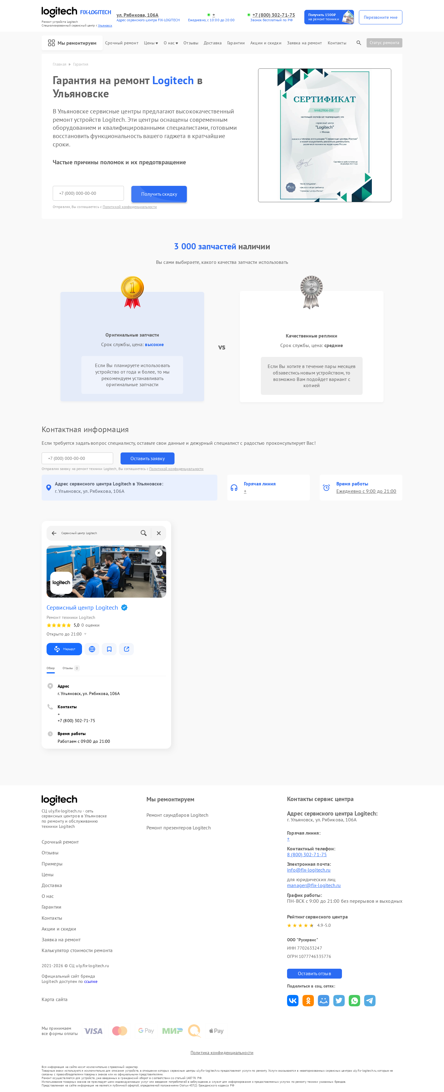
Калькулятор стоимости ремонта (77, 950)
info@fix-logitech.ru (309, 870)
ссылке (90, 981)
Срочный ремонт (121, 43)
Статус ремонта (384, 42)
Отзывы (190, 43)
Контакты (337, 43)
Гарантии (236, 43)
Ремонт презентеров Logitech (178, 827)
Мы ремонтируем (72, 43)
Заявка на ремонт (304, 43)
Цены (151, 43)
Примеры (52, 864)
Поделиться (292, 1000)
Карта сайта (55, 999)
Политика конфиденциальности (222, 1052)
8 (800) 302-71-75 (307, 854)
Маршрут (64, 649)
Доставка (213, 43)
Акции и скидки (265, 43)
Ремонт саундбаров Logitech (177, 815)
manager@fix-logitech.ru (314, 885)
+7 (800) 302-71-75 (274, 15)
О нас (171, 43)
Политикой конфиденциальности (130, 206)
